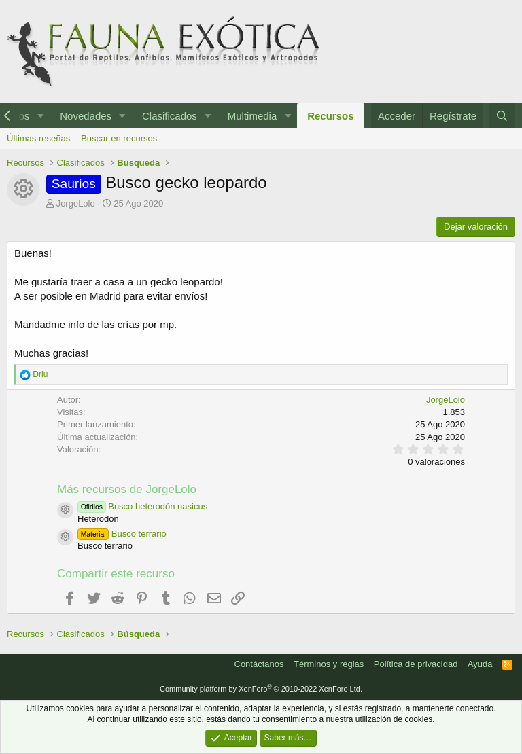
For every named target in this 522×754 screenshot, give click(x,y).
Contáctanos (259, 664)
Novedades (85, 116)
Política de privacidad (416, 664)
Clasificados (169, 116)
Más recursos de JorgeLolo (126, 489)
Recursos (330, 116)
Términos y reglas (329, 664)
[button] (40, 115)
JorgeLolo (75, 203)
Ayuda (480, 664)
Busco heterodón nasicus (142, 506)
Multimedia (252, 116)
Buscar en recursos (119, 138)
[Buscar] (502, 115)
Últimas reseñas (38, 138)
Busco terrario (122, 533)
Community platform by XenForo (261, 689)
